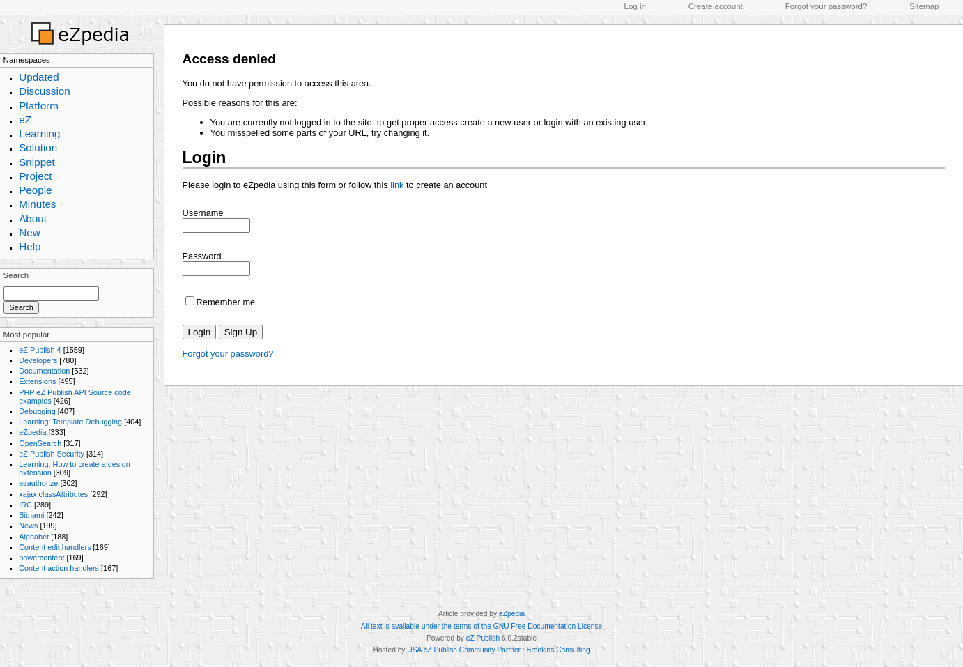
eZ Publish (483, 638)
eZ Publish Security (51, 454)
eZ (25, 119)
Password (202, 256)
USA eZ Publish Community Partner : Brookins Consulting (498, 650)
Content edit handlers (55, 547)
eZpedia (32, 432)
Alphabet (34, 536)
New (29, 232)
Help (29, 246)
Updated (39, 77)
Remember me (226, 302)
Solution (38, 147)
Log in (635, 6)
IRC (25, 504)
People (35, 190)
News (28, 525)
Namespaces (26, 60)
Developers (38, 360)
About (33, 218)
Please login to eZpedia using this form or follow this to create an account (335, 185)
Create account (715, 6)
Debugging (37, 411)
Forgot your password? (826, 6)
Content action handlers (59, 568)
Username (203, 213)
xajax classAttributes (53, 494)
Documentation (44, 371)
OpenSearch (40, 443)
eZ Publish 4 (40, 350)
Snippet (37, 162)
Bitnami (31, 515)
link (396, 185)
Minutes (37, 204)
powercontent (41, 557)
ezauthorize (38, 483)
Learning (39, 133)
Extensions (37, 381)
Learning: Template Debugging (70, 421)
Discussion (44, 91)
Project (35, 176)
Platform (39, 106)
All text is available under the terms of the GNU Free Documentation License (481, 626)
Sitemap (924, 6)
